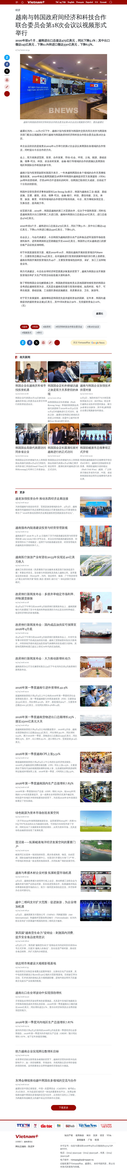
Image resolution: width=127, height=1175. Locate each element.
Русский (103, 2)
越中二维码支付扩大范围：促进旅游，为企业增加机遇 (45, 904)
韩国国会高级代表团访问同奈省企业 (30, 450)
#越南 (24, 327)
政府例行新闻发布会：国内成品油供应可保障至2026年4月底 (45, 627)
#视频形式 (27, 332)
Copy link (7, 87)
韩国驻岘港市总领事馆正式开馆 (95, 450)
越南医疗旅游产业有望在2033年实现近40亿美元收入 (45, 559)
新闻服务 (81, 1140)
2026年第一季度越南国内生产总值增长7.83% (44, 783)
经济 (17, 10)
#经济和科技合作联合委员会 (69, 327)
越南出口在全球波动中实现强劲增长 (38, 992)
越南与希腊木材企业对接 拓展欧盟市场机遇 (43, 872)
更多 (22, 492)
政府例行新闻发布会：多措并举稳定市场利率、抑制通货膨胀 (45, 596)
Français (80, 2)
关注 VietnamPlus (81, 342)
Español (89, 2)
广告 (90, 1140)
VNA (109, 1135)
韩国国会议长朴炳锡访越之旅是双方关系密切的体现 (63, 390)
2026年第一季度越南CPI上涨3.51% (37, 754)
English (71, 2)
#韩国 (35, 327)
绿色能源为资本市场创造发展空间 (37, 812)
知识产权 (68, 1135)
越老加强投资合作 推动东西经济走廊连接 (41, 498)
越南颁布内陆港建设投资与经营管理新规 (41, 527)
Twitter (7, 71)
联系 (97, 1140)
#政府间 (47, 327)
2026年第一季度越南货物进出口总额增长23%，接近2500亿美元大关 (46, 719)
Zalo (7, 57)
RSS (88, 1135)
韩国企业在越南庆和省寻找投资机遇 (30, 387)
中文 (96, 2)
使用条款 (80, 1135)
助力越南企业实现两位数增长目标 (37, 1051)
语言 (102, 1135)
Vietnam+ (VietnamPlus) (36, 2)
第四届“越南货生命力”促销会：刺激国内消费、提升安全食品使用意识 (45, 935)
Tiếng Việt (61, 2)
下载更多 (63, 1107)
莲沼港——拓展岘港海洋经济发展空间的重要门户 (45, 844)
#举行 (39, 332)
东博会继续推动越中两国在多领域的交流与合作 (45, 1080)
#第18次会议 (93, 327)
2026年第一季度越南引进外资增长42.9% (41, 687)
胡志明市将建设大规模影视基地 (35, 963)
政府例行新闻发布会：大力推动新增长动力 (43, 658)
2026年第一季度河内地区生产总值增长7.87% (44, 1022)
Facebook (7, 64)
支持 (95, 1135)
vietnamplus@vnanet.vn (82, 1160)
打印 (7, 80)
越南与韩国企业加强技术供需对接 (95, 387)
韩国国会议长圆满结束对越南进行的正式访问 (63, 450)
